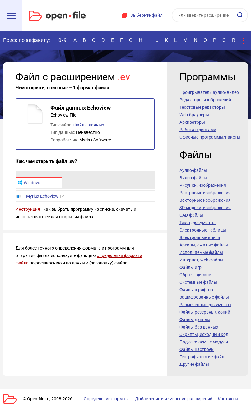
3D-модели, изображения (205, 207)
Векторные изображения (205, 200)
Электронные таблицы (202, 229)
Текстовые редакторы (202, 107)
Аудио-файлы (193, 170)
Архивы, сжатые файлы (203, 244)
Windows (29, 182)
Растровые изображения (205, 192)
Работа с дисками (197, 129)
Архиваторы (192, 122)
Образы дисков (195, 274)
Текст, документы (197, 222)
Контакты (228, 398)
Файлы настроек (196, 349)
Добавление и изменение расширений (173, 398)
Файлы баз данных (198, 326)
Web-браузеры (194, 114)
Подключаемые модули (203, 341)
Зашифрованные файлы (204, 297)
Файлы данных (88, 124)
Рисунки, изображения (202, 185)
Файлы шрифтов (196, 289)
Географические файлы (203, 356)
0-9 (62, 40)
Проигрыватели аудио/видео (209, 92)
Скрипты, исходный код (203, 334)
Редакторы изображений (205, 99)
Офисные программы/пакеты (209, 137)
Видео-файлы (193, 177)
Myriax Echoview (42, 196)
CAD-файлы (191, 215)
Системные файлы (198, 282)
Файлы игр (190, 267)
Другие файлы (194, 364)
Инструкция (28, 209)
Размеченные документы (205, 304)
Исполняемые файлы (201, 252)
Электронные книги (199, 237)
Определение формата (107, 398)
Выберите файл (146, 15)
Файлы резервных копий (204, 312)
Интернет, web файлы (201, 259)
